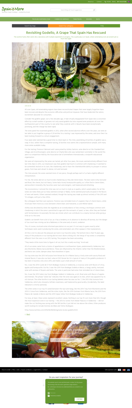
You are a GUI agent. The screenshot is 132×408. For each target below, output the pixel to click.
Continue (79, 399)
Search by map (29, 26)
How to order (6, 370)
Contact (99, 2)
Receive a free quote (67, 340)
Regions (89, 19)
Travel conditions (26, 370)
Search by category (66, 26)
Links (18, 370)
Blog (98, 19)
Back (28, 314)
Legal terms (37, 370)
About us (91, 1)
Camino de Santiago (62, 19)
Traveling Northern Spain (41, 19)
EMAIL (114, 1)
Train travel (77, 19)
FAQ (102, 26)
